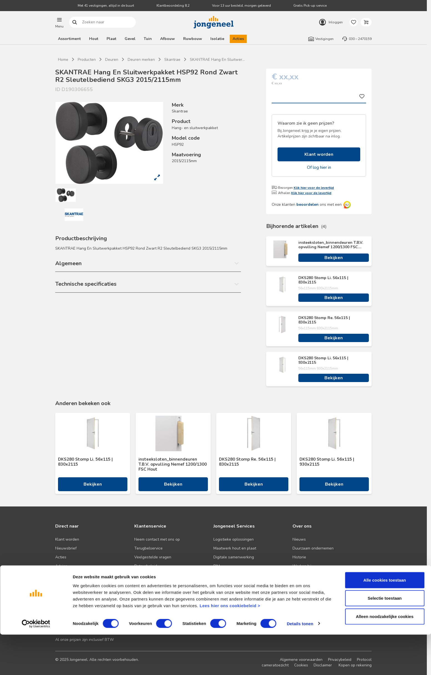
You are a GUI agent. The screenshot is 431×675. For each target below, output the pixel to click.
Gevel (130, 38)
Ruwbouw (192, 38)
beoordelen (307, 204)
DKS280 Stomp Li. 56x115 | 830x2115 (323, 280)
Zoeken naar (74, 22)
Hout (93, 38)
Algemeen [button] (68, 263)
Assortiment (69, 38)
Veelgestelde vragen (152, 557)
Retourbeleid (145, 566)
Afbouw (167, 38)
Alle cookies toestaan (384, 620)
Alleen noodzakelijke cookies (385, 656)
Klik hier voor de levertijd (314, 187)
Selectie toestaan (385, 638)
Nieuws (299, 539)
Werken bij (302, 566)
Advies (61, 566)
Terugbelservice (148, 548)
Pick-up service (226, 583)
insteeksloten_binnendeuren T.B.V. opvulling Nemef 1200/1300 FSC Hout (330, 244)
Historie (299, 557)
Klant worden (318, 154)
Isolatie (217, 38)
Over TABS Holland (310, 575)
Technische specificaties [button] (86, 284)
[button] (59, 22)
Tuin (148, 38)
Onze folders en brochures (78, 575)
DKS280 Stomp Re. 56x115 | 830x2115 (324, 320)
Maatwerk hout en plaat (234, 548)
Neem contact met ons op (157, 539)
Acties (238, 38)
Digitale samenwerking (233, 557)
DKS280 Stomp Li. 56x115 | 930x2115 (323, 360)
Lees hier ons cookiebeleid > (230, 646)
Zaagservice (224, 575)
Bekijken (333, 258)
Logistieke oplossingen (233, 539)
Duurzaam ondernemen (313, 548)
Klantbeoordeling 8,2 (173, 5)
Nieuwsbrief (66, 548)
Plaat (111, 38)
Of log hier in (319, 167)
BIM (216, 566)
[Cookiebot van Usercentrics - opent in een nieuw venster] (36, 664)
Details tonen (300, 664)
